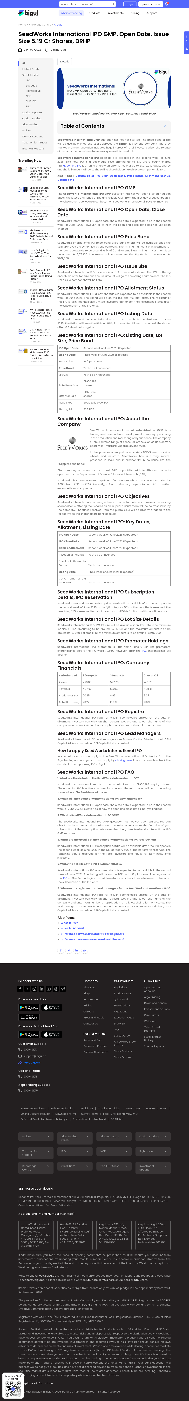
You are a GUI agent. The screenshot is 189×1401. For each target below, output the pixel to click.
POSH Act (117, 1119)
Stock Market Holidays (152, 1038)
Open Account (186, 43)
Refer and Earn (92, 1040)
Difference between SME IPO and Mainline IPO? (92, 939)
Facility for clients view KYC (120, 1114)
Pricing (135, 13)
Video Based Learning (152, 1029)
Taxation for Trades (34, 142)
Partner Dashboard (95, 1052)
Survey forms (89, 1114)
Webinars (150, 1021)
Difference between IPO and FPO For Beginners (92, 934)
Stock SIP (120, 1023)
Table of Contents (82, 126)
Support (152, 13)
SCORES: (133, 1300)
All (23, 63)
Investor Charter (156, 1108)
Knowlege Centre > (41, 25)
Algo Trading (30, 124)
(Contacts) (67, 1214)
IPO (28, 80)
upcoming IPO (72, 166)
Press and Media (93, 1017)
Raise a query (32, 1062)
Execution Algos (124, 1017)
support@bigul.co (35, 1056)
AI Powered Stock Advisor (125, 1043)
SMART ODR (133, 1108)
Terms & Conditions (33, 1108)
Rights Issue (33, 91)
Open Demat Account (152, 989)
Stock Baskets (123, 1051)
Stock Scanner (123, 1057)
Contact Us (90, 1023)
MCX (105, 1280)
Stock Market (31, 75)
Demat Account (32, 136)
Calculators (151, 1015)
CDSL (137, 1280)
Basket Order (122, 1035)
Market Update (32, 112)
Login (130, 4)
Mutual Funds (30, 69)
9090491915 (31, 1090)
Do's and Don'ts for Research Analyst (44, 1119)
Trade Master (122, 993)
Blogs (86, 993)
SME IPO (31, 101)
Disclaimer (86, 1108)
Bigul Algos (120, 987)
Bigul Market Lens (33, 148)
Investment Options (157, 1009)
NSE (88, 1280)
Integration (90, 999)
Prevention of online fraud (89, 1119)
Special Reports (154, 1046)
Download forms (65, 1114)
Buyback (31, 86)
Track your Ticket (109, 1108)
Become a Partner (95, 1046)
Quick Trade (121, 999)
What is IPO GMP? (72, 928)
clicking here (123, 760)
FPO (28, 106)
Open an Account (151, 4)
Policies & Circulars (63, 1108)
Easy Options (122, 1005)
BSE (121, 1280)
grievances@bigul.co (43, 1276)
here (95, 1280)
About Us (89, 987)
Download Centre (155, 1003)
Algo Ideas (120, 1011)
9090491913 (31, 1049)
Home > (23, 25)
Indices (26, 130)
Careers (88, 1011)
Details (64, 61)
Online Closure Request (35, 1114)
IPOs (117, 1029)
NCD (29, 96)
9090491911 (30, 1076)
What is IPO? (69, 923)
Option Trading (31, 118)
